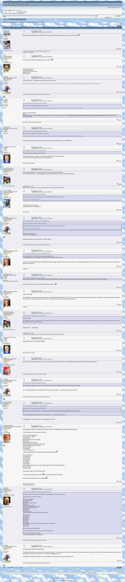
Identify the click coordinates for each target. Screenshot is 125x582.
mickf (4, 357)
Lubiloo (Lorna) (7, 402)
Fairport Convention (30, 22)
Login (19, 19)
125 (17, 25)
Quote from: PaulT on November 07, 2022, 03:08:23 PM (34, 277)
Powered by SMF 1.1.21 (56, 578)
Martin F (5, 99)
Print (119, 26)
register (20, 10)
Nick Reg (5, 488)
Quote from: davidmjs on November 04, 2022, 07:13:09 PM (35, 103)
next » (120, 24)
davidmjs (5, 76)
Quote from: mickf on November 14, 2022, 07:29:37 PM (34, 382)
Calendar (15, 19)
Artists (23, 22)
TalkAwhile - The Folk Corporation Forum (12, 22)
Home (6, 19)
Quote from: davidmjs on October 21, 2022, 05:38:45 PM (34, 194)
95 (13, 25)
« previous (115, 24)
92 (8, 25)
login (16, 10)
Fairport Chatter (39, 22)
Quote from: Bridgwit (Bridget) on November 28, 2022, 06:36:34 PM (36, 491)
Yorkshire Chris (7, 274)
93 (10, 25)
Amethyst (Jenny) (8, 168)
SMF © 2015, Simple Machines (68, 578)
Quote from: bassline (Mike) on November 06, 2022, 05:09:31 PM (36, 220)
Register (23, 19)
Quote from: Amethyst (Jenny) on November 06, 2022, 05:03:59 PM (36, 253)
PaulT (4, 249)
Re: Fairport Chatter (36, 31)
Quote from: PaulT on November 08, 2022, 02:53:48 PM (34, 315)
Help (10, 19)
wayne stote (6, 127)
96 (14, 25)
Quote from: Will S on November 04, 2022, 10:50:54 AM (34, 150)
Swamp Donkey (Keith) (9, 146)
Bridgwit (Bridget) (8, 425)
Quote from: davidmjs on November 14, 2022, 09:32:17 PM (35, 405)
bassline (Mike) (7, 190)
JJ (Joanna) (6, 30)
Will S (4, 55)
